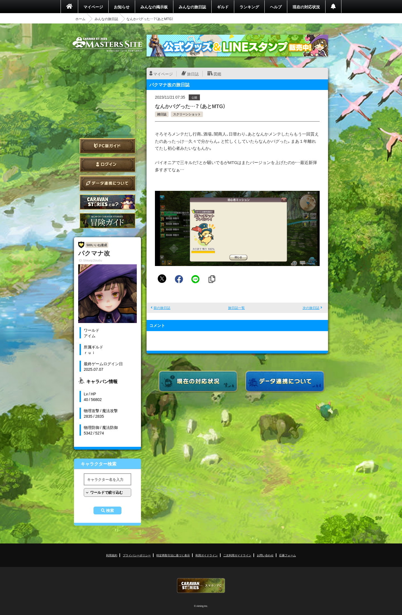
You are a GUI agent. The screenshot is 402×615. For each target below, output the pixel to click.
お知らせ (122, 7)
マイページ (93, 7)
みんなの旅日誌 (192, 7)
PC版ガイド (107, 145)
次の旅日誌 (311, 307)
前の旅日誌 (162, 307)
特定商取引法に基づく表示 (173, 555)
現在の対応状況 (306, 7)
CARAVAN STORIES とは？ (107, 202)
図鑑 (217, 74)
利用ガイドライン (206, 555)
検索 (110, 510)
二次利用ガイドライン (237, 555)
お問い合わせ (265, 555)
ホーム (80, 18)
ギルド (223, 7)
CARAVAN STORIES (201, 585)
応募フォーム (287, 555)
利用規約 (111, 555)
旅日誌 (193, 74)
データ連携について (107, 183)
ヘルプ (276, 7)
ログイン (107, 164)
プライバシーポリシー (137, 555)
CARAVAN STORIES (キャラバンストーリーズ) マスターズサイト (107, 44)
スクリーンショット (187, 114)
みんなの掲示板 (154, 7)
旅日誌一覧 (236, 307)
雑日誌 (161, 114)
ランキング (249, 7)
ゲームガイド (107, 220)
